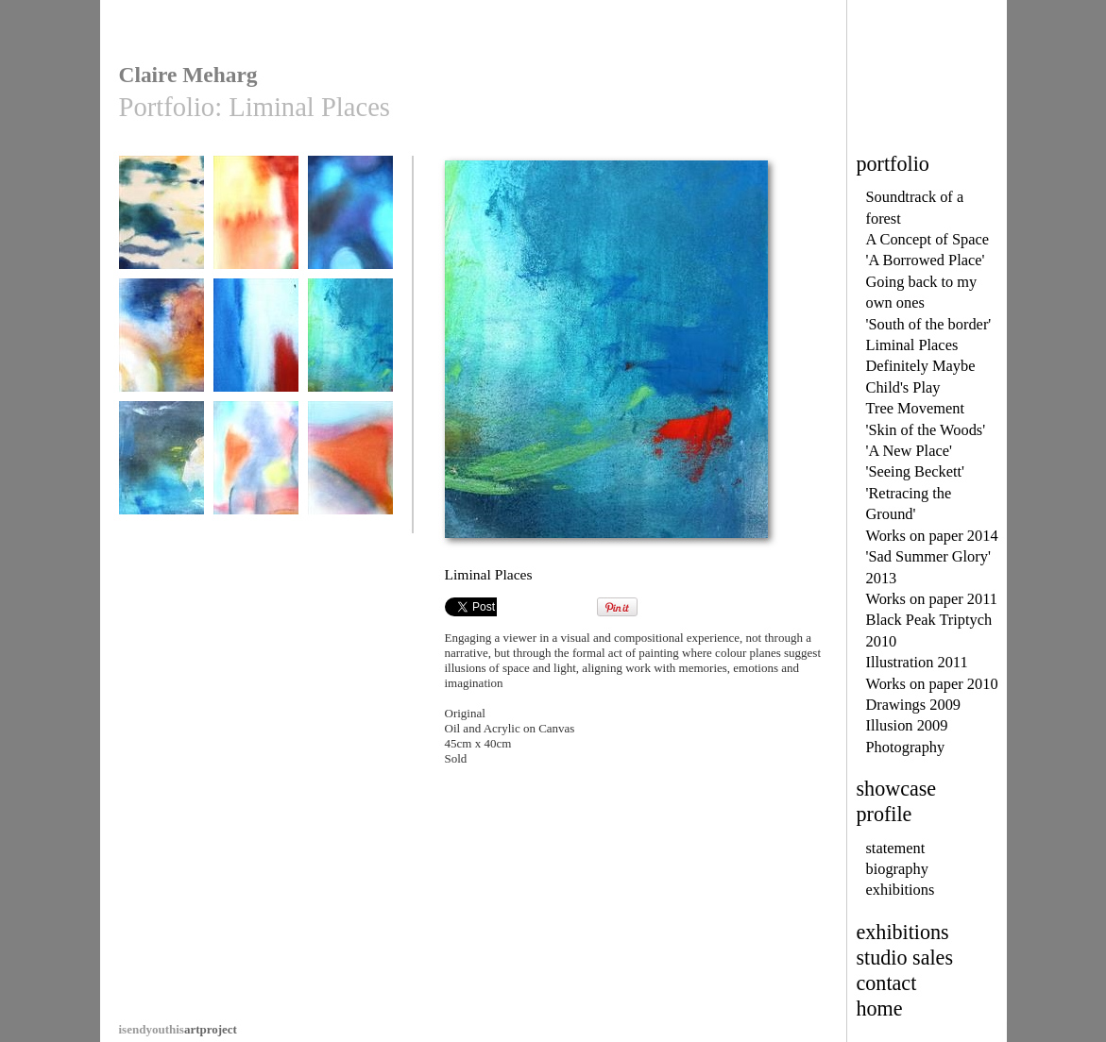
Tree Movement (915, 408)
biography (897, 869)
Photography (905, 747)
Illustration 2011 (917, 662)
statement (896, 848)
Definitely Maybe (921, 366)
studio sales (905, 957)
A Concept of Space (928, 239)
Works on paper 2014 (932, 536)
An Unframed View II (350, 473)
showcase (897, 788)
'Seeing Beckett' (915, 471)
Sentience (161, 221)
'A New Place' (909, 451)
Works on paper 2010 (932, 684)
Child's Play (903, 387)
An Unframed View (255, 473)
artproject (178, 1029)
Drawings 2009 (913, 705)
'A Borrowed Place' (925, 260)
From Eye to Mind (255, 221)
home (880, 1008)
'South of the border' (929, 324)
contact (887, 983)
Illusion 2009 (907, 725)
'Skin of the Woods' (926, 430)
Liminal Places (912, 345)
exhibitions (900, 890)
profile (884, 814)
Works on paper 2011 (932, 599)
